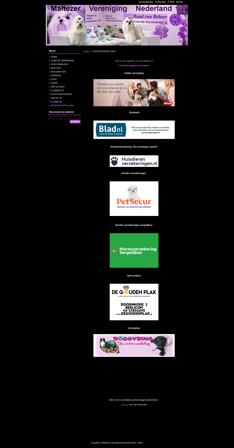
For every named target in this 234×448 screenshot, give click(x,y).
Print (181, 1)
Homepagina (147, 1)
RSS (172, 1)
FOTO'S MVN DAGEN (61, 94)
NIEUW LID (56, 98)
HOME (86, 51)
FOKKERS (56, 75)
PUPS (54, 79)
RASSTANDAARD (59, 64)
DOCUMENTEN (58, 72)
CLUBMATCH (57, 90)
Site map (162, 1)
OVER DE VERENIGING (62, 60)
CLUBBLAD (56, 101)
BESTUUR (56, 68)
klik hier (125, 404)
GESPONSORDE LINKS (62, 105)
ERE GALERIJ (58, 86)
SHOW (54, 83)
